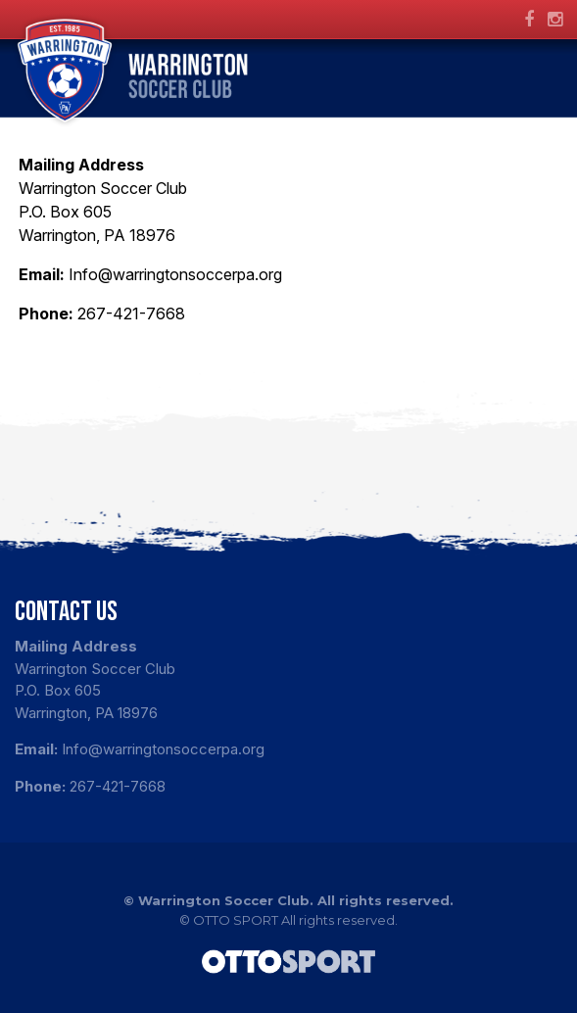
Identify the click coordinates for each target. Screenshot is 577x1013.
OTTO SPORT (235, 920)
